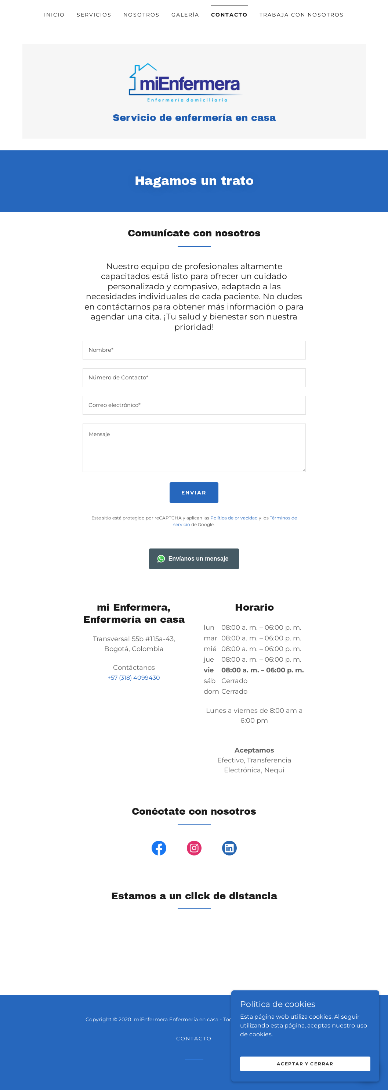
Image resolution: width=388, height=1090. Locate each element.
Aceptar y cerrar (306, 1063)
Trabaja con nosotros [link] (302, 14)
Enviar (193, 493)
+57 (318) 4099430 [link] (134, 678)
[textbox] (194, 351)
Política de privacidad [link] (234, 518)
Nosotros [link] (141, 14)
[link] (193, 82)
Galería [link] (185, 14)
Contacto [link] (229, 14)
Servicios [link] (94, 14)
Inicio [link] (54, 14)
